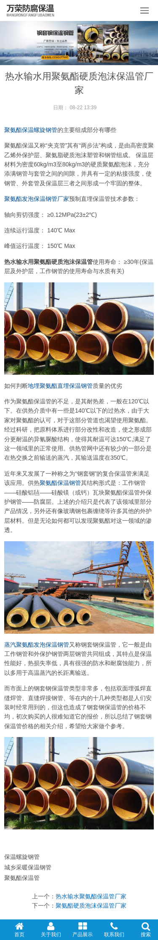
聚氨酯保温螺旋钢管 (30, 129)
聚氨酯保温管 (22, 877)
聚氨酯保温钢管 (60, 482)
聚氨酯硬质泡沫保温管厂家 (91, 905)
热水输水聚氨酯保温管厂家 (91, 896)
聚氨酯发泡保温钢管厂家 (36, 198)
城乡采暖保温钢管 (27, 867)
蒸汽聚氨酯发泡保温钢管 (36, 644)
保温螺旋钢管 (22, 856)
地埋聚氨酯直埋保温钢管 (60, 385)
